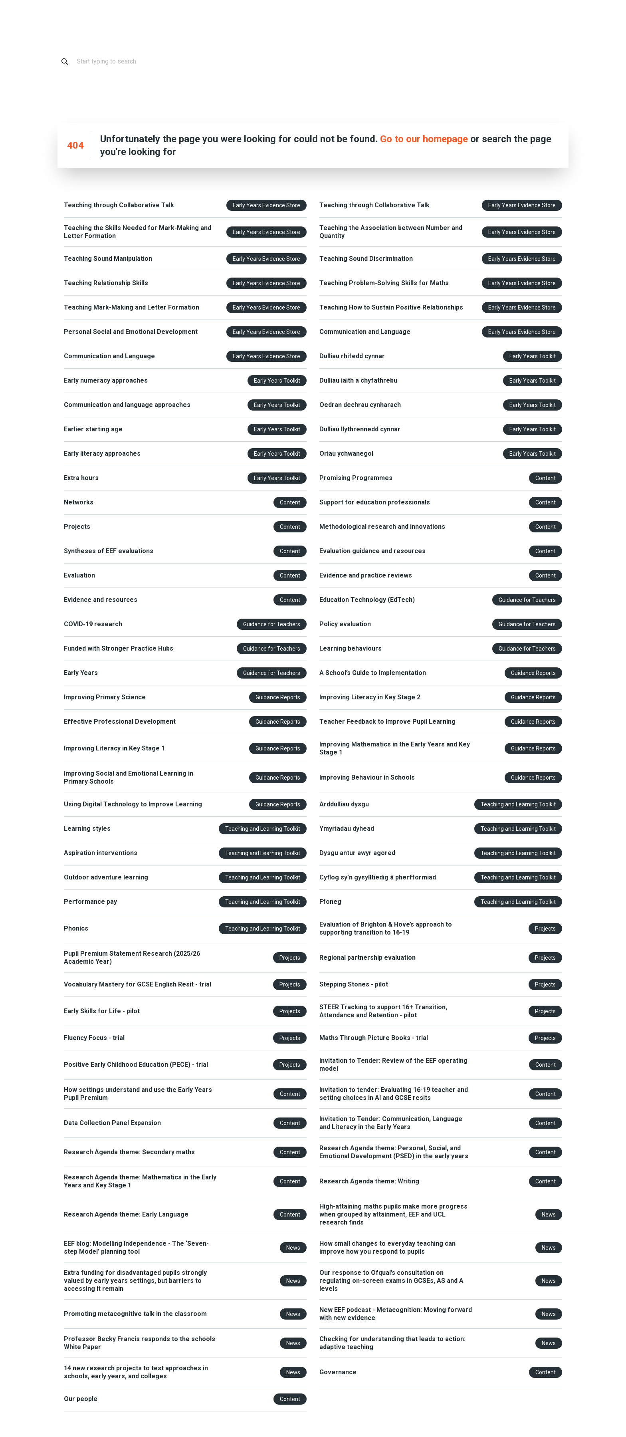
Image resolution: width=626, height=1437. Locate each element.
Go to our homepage (424, 139)
